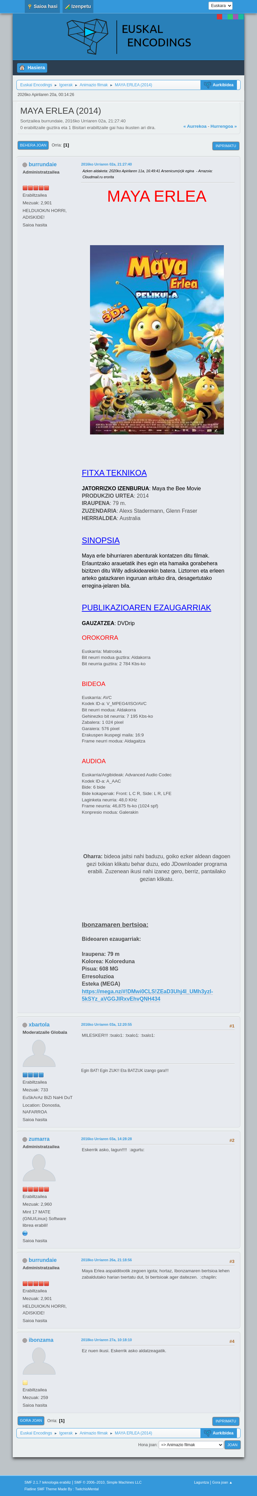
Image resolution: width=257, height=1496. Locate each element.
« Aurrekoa (194, 126)
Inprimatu (226, 146)
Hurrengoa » (223, 126)
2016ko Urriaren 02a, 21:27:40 (106, 164)
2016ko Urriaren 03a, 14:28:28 (106, 1139)
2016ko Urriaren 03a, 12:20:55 (106, 1024)
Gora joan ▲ (222, 1482)
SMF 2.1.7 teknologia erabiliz (47, 1482)
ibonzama (41, 1340)
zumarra (39, 1139)
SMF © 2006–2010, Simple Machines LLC (108, 1482)
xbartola (39, 1024)
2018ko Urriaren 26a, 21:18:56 (106, 1260)
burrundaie (43, 164)
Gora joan (31, 1420)
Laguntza (201, 1482)
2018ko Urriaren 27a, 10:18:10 (106, 1340)
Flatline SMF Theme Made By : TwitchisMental (61, 1489)
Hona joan (147, 1444)
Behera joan (33, 145)
